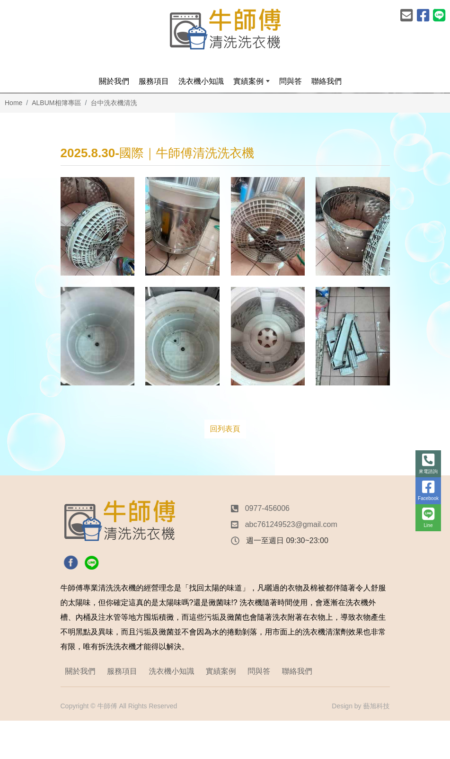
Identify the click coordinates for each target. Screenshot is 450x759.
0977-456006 (267, 508)
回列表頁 (225, 429)
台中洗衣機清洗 (113, 103)
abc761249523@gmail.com (291, 524)
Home (13, 103)
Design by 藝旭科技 (360, 706)
